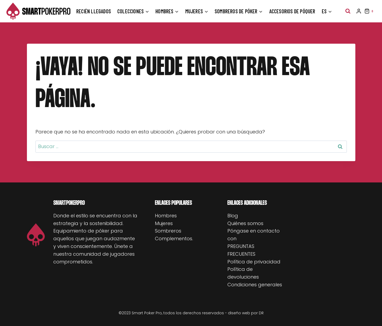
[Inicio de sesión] (359, 11)
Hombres (166, 215)
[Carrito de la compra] (370, 11)
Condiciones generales (254, 284)
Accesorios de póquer (292, 11)
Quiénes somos (245, 223)
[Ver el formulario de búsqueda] (348, 11)
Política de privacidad (253, 261)
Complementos (173, 238)
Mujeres (164, 223)
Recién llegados (93, 11)
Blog (232, 215)
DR (261, 313)
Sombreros (168, 230)
